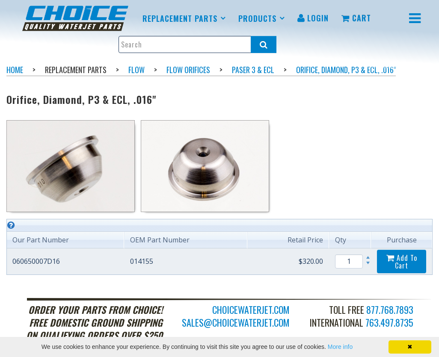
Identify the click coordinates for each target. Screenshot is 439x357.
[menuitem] (76, 18)
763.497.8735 (389, 322)
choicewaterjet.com (251, 309)
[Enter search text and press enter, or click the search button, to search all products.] (197, 44)
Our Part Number (40, 240)
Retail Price (305, 240)
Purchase (402, 240)
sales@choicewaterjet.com (236, 322)
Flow (136, 69)
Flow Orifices (188, 69)
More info (340, 346)
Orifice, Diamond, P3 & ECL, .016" (346, 69)
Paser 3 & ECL (253, 69)
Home (14, 69)
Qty (340, 240)
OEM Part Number (160, 240)
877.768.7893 (389, 309)
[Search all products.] (263, 44)
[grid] (219, 247)
